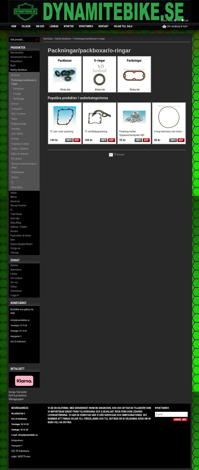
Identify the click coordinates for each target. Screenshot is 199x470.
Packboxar (18, 88)
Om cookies (16, 278)
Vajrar (14, 118)
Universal (15, 201)
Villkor (26, 26)
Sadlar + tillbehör (20, 148)
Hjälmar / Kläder (19, 226)
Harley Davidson (19, 69)
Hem (13, 26)
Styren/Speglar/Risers (22, 244)
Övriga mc (16, 248)
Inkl (179, 20)
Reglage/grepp (18, 123)
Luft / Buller (17, 133)
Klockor (14, 231)
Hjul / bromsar (18, 113)
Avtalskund (16, 290)
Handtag (15, 128)
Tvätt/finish (16, 214)
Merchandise (17, 52)
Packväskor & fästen (21, 235)
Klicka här (65, 89)
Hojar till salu (123, 26)
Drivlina (15, 138)
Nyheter (69, 26)
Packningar (19, 98)
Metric (14, 196)
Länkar (54, 26)
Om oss (40, 26)
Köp (77, 140)
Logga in (15, 295)
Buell (13, 65)
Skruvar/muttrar (18, 205)
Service (15, 103)
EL (12, 182)
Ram (13, 239)
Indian (14, 192)
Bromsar (15, 75)
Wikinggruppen (16, 399)
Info (69, 140)
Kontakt (103, 26)
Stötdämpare (17, 172)
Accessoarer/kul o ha (21, 56)
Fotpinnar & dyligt (20, 143)
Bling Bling (16, 187)
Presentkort (16, 61)
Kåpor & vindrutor (20, 153)
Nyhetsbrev (86, 26)
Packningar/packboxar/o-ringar (24, 82)
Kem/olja (15, 218)
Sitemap (15, 252)
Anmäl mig (180, 419)
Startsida (47, 38)
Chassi (14, 177)
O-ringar (17, 93)
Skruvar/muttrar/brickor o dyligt (24, 165)
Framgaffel (16, 108)
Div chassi (16, 158)
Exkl (186, 20)
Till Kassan (116, 154)
